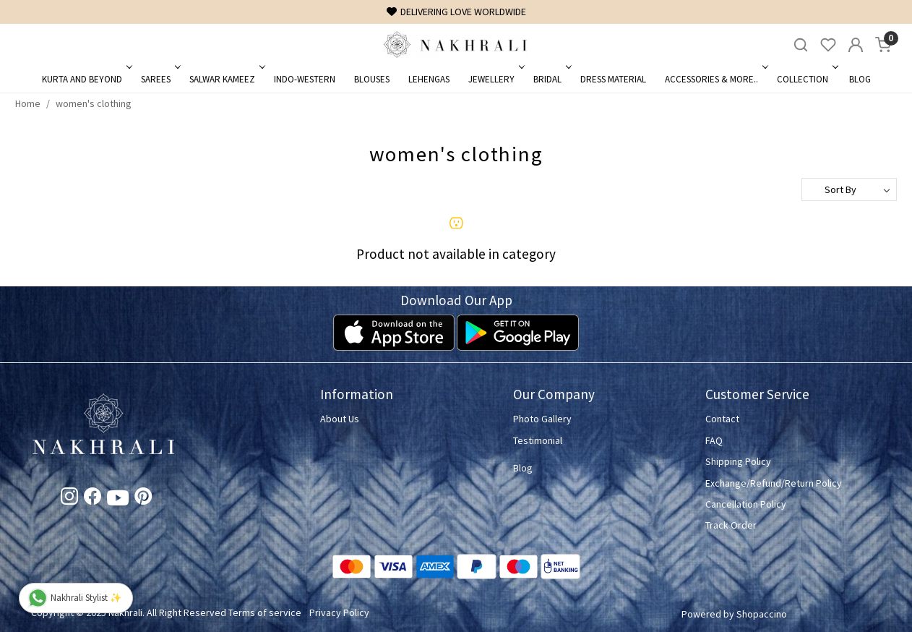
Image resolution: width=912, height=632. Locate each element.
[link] (800, 45)
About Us (339, 418)
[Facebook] (92, 499)
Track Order (731, 524)
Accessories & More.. (715, 79)
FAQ (714, 440)
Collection (806, 79)
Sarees (159, 79)
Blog (860, 79)
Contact (722, 418)
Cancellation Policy (745, 504)
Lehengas (428, 79)
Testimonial (537, 440)
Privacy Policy (339, 612)
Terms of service (264, 612)
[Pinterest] (143, 499)
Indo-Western (304, 79)
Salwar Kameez (225, 79)
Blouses (372, 79)
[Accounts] (855, 45)
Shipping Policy (738, 461)
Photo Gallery (542, 418)
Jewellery (495, 79)
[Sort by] (849, 189)
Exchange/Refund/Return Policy (773, 483)
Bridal (551, 79)
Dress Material (613, 79)
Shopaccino (761, 613)
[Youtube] (118, 500)
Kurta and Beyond (85, 79)
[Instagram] (69, 499)
